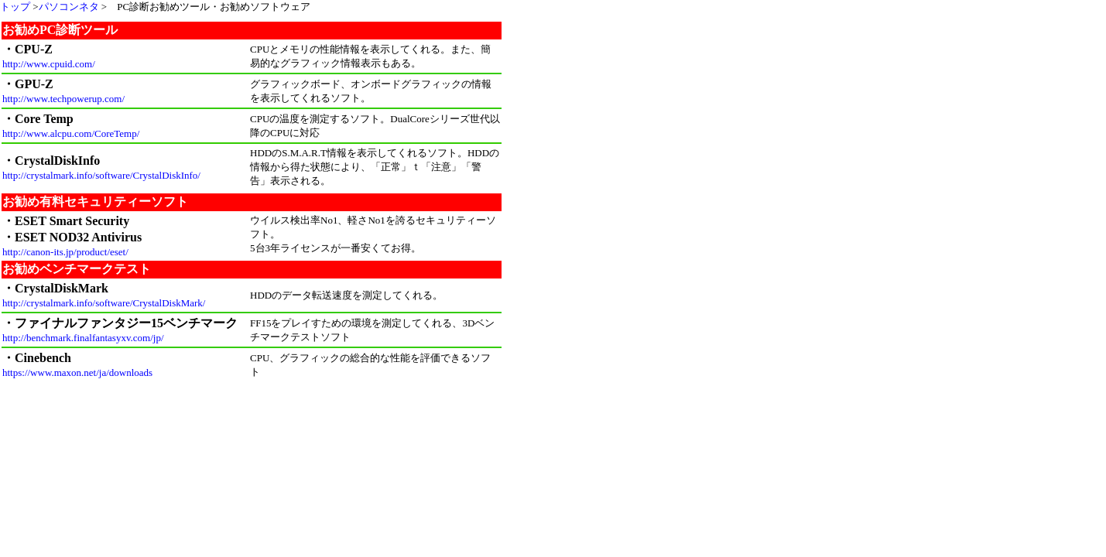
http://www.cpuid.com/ (48, 64)
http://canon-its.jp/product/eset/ (65, 252)
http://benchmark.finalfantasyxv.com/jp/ (83, 337)
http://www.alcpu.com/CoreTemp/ (70, 133)
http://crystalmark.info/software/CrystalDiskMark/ (103, 303)
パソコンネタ (69, 6)
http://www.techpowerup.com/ (63, 98)
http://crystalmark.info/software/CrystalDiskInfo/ (101, 175)
